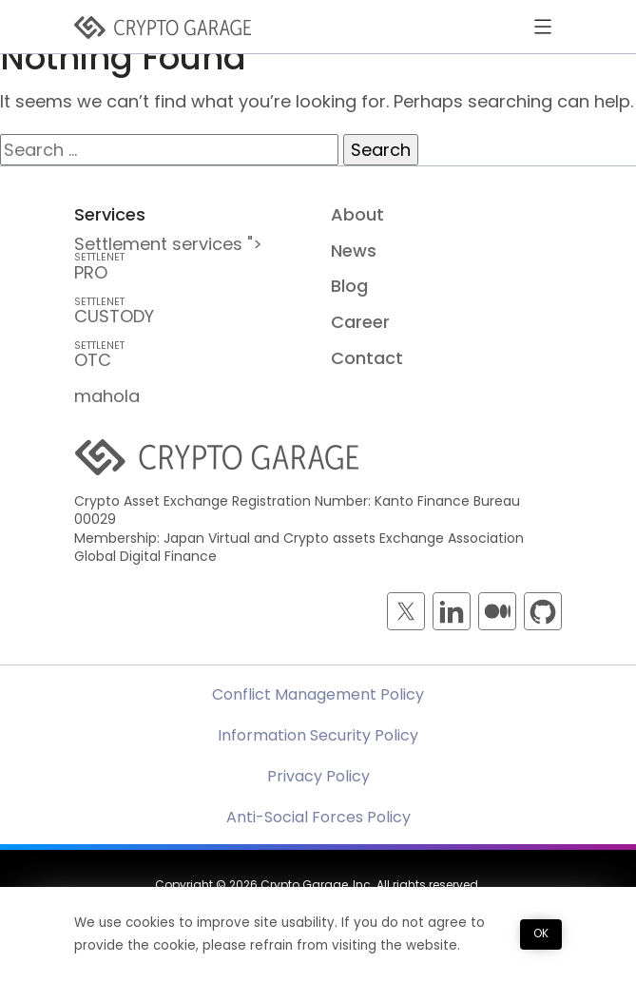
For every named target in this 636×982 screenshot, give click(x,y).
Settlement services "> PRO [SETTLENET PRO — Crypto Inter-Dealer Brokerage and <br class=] (189, 258)
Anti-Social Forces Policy (318, 817)
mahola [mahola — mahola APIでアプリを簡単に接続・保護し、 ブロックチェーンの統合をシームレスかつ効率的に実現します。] (107, 396)
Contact (367, 358)
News (353, 250)
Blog (349, 286)
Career (360, 322)
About (357, 214)
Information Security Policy (318, 735)
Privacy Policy (318, 776)
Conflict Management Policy (318, 694)
